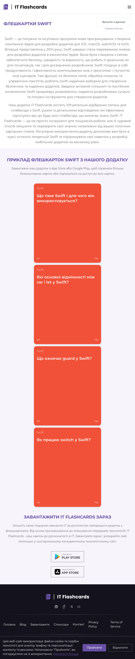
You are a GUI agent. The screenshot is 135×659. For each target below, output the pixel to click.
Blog (23, 624)
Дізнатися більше (66, 654)
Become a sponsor (114, 22)
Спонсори (61, 624)
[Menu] (129, 7)
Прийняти (94, 647)
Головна (9, 624)
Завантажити (40, 624)
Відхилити (120, 647)
